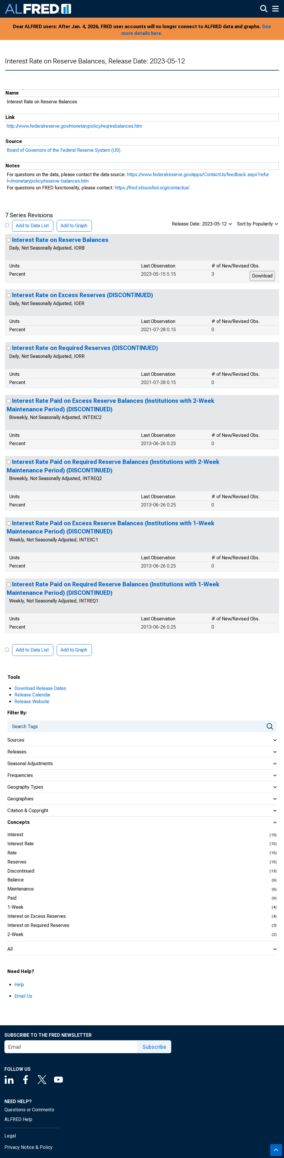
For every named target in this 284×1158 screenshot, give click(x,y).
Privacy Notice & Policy (28, 1147)
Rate (12, 853)
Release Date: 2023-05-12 (199, 224)
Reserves (16, 862)
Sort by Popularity (255, 224)
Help (19, 984)
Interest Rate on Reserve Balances (60, 239)
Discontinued (20, 871)
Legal (10, 1136)
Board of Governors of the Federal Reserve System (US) (63, 150)
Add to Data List (32, 225)
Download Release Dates (40, 688)
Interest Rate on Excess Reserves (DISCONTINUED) (82, 295)
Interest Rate (20, 843)
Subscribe (154, 1047)
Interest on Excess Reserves (36, 916)
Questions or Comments (29, 1109)
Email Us (23, 996)
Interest (15, 834)
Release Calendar (32, 695)
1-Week (15, 907)
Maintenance (20, 889)
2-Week (15, 934)
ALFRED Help (18, 1119)
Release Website (31, 701)
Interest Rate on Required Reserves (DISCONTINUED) (85, 347)
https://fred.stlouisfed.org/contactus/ (152, 188)
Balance (15, 880)
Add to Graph (74, 225)
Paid (11, 898)
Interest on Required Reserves (38, 925)
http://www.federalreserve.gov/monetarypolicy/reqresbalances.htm (74, 126)
